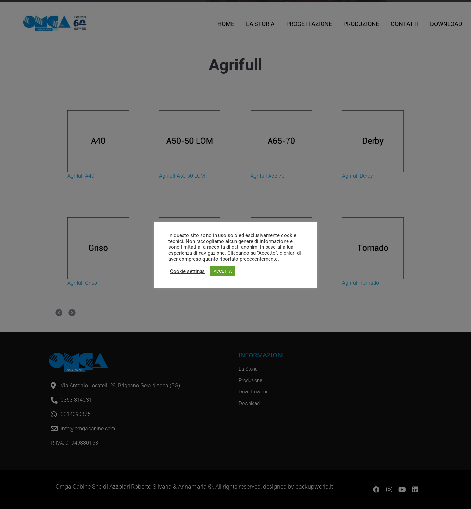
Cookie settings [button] (187, 271)
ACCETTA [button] (222, 271)
